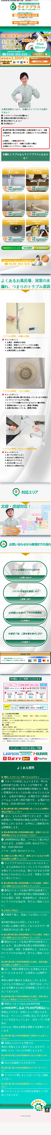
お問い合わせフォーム (23, 856)
